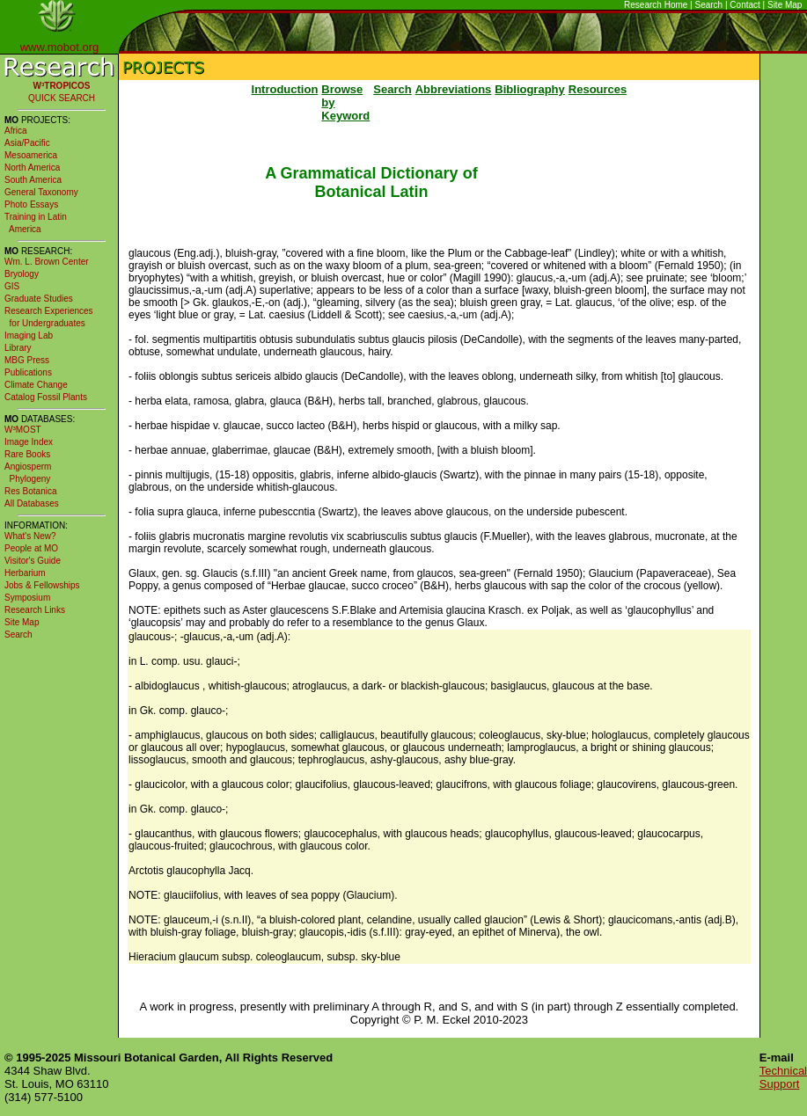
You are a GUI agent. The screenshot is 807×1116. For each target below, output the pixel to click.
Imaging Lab (28, 335)
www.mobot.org (59, 47)
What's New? (30, 536)
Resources (598, 89)
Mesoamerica (30, 155)
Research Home (655, 5)
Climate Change (36, 385)
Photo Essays (31, 204)
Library (18, 348)
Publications (28, 372)
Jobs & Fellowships (42, 585)
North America (32, 167)
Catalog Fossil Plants (45, 397)
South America (33, 180)
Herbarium (25, 573)
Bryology (21, 274)
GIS (11, 286)
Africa (15, 130)
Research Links (34, 610)
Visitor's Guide (32, 560)
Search (709, 5)
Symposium (27, 597)
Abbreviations (453, 89)
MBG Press (26, 360)
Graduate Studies (38, 298)
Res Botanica (30, 491)
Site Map (784, 5)
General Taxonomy (41, 192)
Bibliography (529, 89)
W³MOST (22, 429)
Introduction (285, 89)
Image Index (28, 442)
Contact (744, 5)
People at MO (31, 548)
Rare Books (27, 454)
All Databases (31, 503)
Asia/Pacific (27, 143)
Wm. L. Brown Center (46, 261)
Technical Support (783, 1077)
